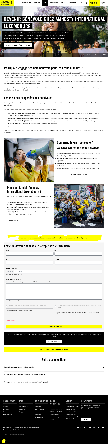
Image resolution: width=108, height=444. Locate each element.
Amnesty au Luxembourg (56, 411)
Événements (6, 409)
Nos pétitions (22, 409)
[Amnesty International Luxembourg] (7, 3)
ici (86, 238)
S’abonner (86, 419)
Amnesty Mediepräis (71, 414)
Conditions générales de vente (12, 429)
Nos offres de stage (55, 417)
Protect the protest (7, 414)
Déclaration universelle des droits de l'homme (72, 417)
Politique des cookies (34, 427)
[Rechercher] (81, 3)
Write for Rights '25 (23, 406)
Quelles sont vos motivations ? (13, 279)
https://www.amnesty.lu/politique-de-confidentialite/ (19, 310)
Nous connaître (55, 402)
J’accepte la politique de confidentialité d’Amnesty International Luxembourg (27, 306)
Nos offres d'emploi (54, 414)
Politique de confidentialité (20, 427)
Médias (69, 401)
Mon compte (86, 3)
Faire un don (94, 3)
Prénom (7, 250)
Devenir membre (39, 411)
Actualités (5, 406)
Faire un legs (38, 414)
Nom (55, 250)
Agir (21, 401)
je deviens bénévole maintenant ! (79, 174)
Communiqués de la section (72, 406)
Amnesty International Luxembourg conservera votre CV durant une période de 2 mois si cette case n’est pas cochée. (77, 313)
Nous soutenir (41, 401)
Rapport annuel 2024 (71, 411)
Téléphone (57, 259)
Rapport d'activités (70, 409)
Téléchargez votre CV (11, 268)
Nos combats (9, 401)
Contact (52, 419)
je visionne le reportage (54, 341)
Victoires (5, 411)
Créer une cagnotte (39, 409)
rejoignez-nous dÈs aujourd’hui (18, 45)
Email (7, 259)
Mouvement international (56, 409)
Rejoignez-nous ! (13, 220)
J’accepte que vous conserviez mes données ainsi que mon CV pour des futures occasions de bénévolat (79, 306)
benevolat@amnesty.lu (61, 349)
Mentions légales (7, 427)
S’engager (21, 411)
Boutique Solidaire (39, 417)
